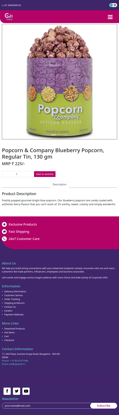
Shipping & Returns (14, 302)
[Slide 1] (53, 135)
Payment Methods (14, 314)
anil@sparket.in (17, 364)
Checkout (9, 340)
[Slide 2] (59, 135)
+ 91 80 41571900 (19, 360)
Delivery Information (15, 291)
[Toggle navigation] (110, 16)
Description (59, 184)
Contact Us (10, 306)
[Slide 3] (65, 135)
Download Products (14, 328)
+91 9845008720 (11, 5)
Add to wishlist (45, 174)
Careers (8, 310)
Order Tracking (12, 299)
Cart (6, 336)
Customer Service (13, 295)
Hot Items (9, 332)
